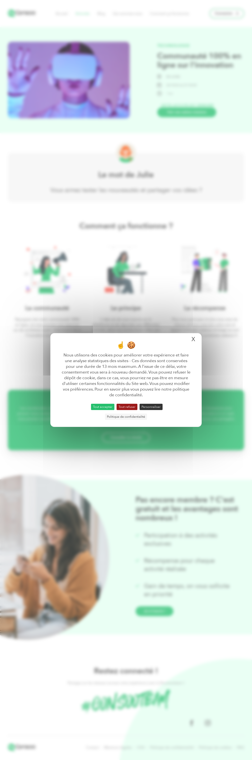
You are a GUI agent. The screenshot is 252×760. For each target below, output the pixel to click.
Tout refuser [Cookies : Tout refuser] (127, 407)
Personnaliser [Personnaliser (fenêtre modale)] (151, 407)
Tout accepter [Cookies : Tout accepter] (102, 407)
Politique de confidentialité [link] (126, 417)
